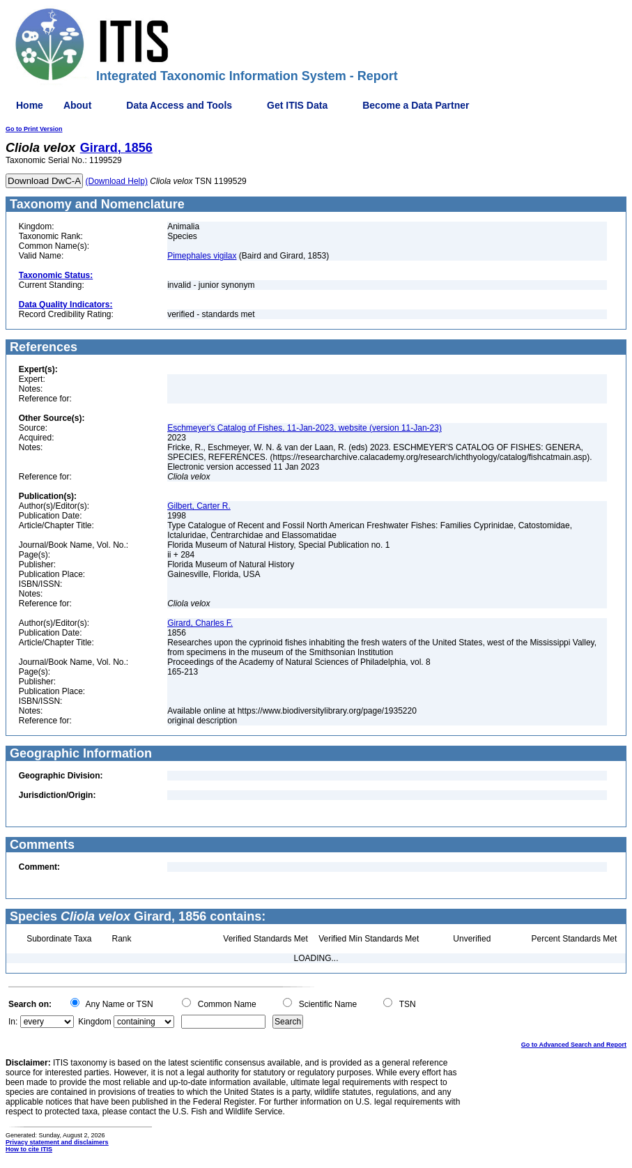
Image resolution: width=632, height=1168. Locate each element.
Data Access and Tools (179, 105)
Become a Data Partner (415, 105)
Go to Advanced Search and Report (573, 1044)
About (77, 105)
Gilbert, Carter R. (199, 506)
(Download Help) (117, 181)
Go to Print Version (34, 128)
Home (29, 105)
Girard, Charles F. (200, 623)
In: (12, 1022)
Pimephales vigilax (201, 256)
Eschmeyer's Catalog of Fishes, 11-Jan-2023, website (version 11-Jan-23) (304, 428)
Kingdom (94, 1022)
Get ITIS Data (297, 105)
